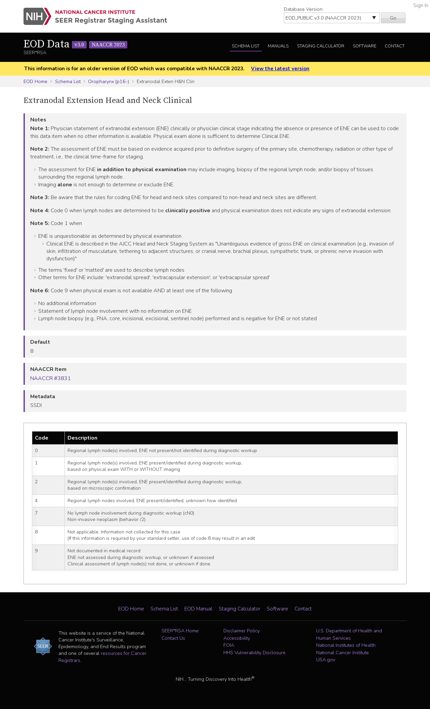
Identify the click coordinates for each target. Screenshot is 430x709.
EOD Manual (198, 608)
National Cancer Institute (342, 652)
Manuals (278, 46)
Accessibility (236, 638)
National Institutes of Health (346, 645)
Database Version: (304, 9)
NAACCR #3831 (50, 378)
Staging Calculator (320, 46)
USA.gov (325, 659)
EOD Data (75, 44)
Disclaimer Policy (241, 630)
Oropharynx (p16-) (108, 81)
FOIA (228, 645)
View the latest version (280, 68)
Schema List (245, 46)
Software (364, 46)
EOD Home (35, 81)
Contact (394, 46)
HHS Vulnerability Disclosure (254, 652)
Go (393, 17)
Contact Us (173, 638)
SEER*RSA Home (180, 630)
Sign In (420, 5)
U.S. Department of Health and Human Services (349, 634)
